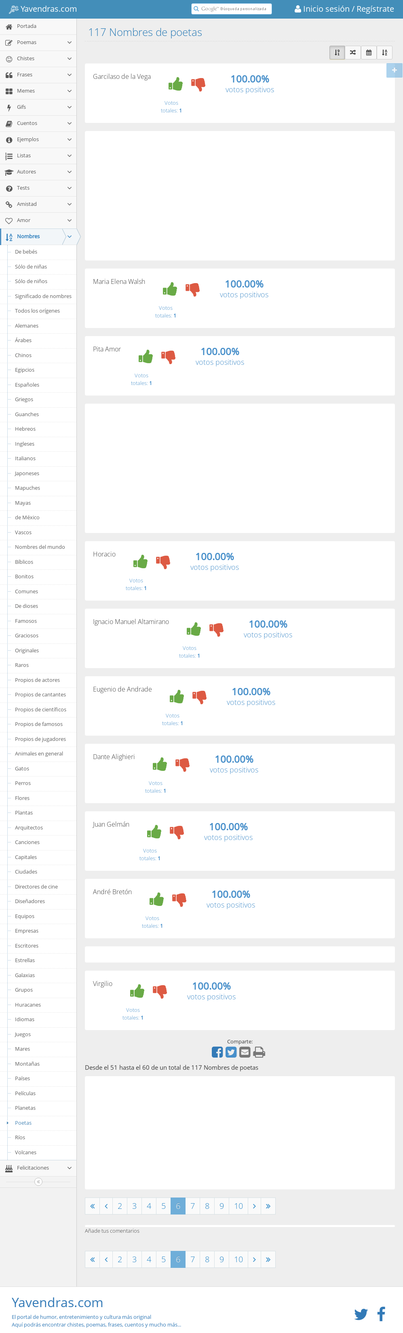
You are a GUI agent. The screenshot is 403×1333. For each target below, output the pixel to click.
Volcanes (25, 1152)
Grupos (24, 989)
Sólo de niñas (31, 266)
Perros (23, 783)
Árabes (23, 340)
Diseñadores (30, 901)
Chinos (23, 355)
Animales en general (39, 753)
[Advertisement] (240, 195)
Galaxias (25, 975)
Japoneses (27, 473)
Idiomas (24, 1019)
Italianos (25, 458)
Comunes (26, 591)
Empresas (26, 930)
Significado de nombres (43, 296)
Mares (22, 1048)
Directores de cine (36, 886)
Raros (22, 665)
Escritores (26, 945)
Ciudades (26, 871)
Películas (25, 1093)
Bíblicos (24, 561)
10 (238, 1205)
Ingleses (24, 443)
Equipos (24, 916)
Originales (27, 650)
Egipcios (24, 369)
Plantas (24, 812)
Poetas (18, 1122)
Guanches (27, 414)
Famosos (26, 620)
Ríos (20, 1137)
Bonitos (24, 576)
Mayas (23, 502)
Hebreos (25, 428)
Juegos (23, 1034)
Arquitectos (29, 827)
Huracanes (28, 1004)
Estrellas (25, 960)
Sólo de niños (31, 281)
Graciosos (26, 635)
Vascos (23, 532)
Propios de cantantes (40, 694)
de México (27, 517)
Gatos (22, 768)
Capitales (26, 857)
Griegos (24, 399)
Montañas (27, 1063)
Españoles (27, 384)
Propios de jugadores (40, 739)
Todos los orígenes (37, 310)
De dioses (26, 605)
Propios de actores (37, 679)
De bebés (26, 251)
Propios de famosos (39, 724)
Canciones (27, 842)
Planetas (25, 1107)
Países (22, 1078)
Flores (22, 798)
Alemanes (26, 325)
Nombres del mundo (40, 546)
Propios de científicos (40, 709)
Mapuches (27, 487)
